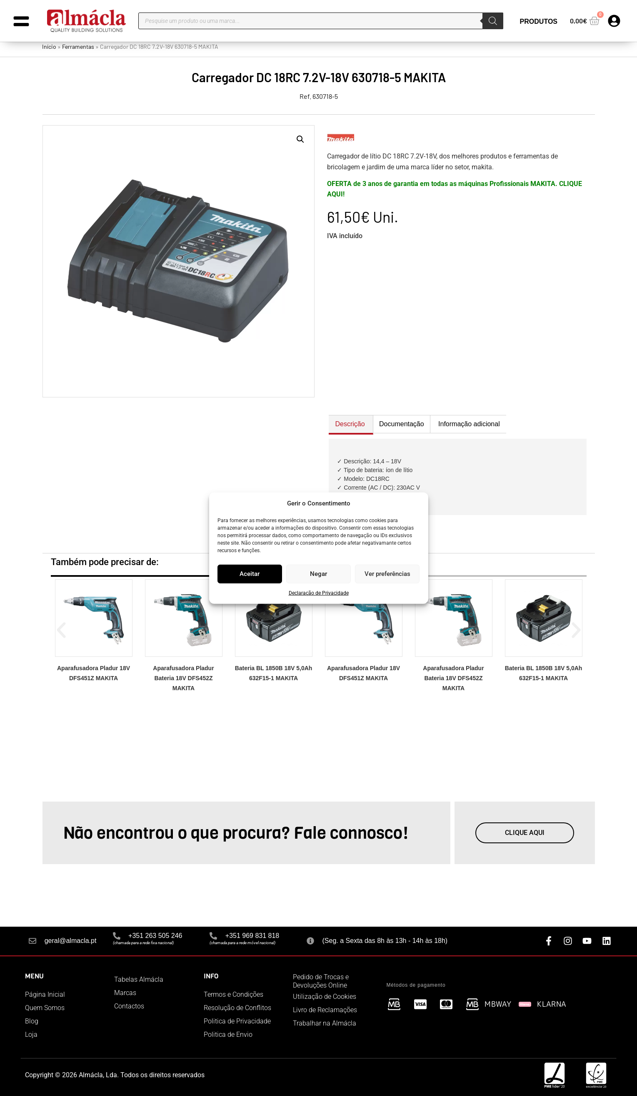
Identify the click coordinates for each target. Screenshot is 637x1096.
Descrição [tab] (350, 423)
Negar (318, 574)
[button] (300, 139)
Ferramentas (78, 46)
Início (49, 46)
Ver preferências (387, 574)
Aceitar (250, 574)
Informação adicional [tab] (469, 423)
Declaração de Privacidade (319, 593)
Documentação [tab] (401, 423)
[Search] (492, 21)
